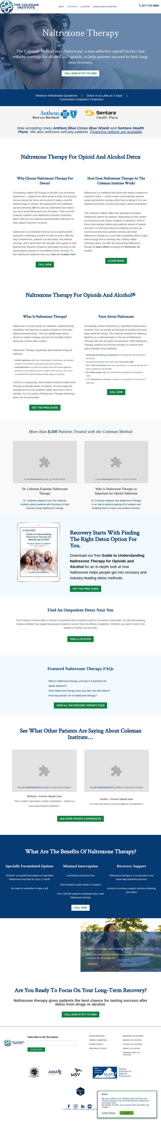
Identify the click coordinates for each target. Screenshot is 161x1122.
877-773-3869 (150, 5)
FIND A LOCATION (80, 643)
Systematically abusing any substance (102, 356)
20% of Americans (99, 366)
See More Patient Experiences (80, 824)
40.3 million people (94, 373)
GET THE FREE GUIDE (45, 408)
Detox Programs (97, 1043)
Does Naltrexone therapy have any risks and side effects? (79, 694)
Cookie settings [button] (108, 1113)
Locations (85, 7)
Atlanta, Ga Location (132, 1051)
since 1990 (128, 363)
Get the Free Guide (85, 591)
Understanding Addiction (105, 7)
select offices (103, 247)
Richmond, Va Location (133, 1043)
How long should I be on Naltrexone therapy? (73, 699)
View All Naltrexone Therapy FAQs (80, 710)
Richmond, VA (132, 247)
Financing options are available (116, 132)
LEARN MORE (116, 261)
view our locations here (63, 254)
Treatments (72, 7)
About (61, 7)
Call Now (44, 265)
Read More (92, 970)
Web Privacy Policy (98, 1055)
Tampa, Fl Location (131, 1055)
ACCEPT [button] (126, 1113)
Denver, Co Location (132, 1047)
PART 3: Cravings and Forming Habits (109, 955)
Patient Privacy (96, 1051)
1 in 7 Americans (93, 380)
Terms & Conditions (98, 1047)
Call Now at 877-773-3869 (80, 73)
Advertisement (36, 480)
